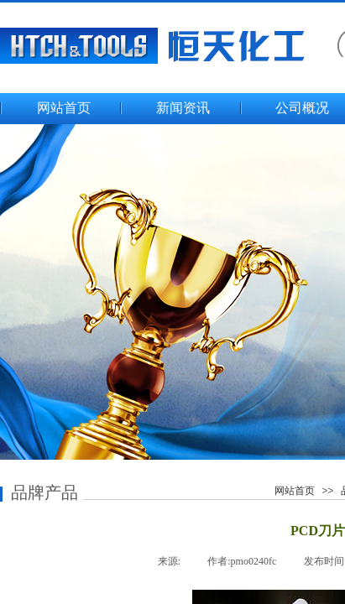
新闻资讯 (183, 108)
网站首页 (64, 108)
